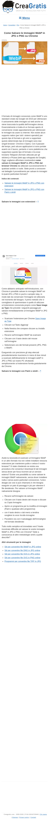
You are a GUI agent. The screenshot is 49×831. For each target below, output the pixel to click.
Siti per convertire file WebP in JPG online (22, 547)
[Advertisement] (24, 89)
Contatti (33, 817)
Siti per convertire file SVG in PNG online (22, 558)
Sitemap (15, 817)
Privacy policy (24, 817)
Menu (24, 17)
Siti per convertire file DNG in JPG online (22, 550)
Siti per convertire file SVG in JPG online (22, 554)
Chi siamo (43, 814)
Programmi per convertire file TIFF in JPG (22, 561)
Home (5, 25)
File (18, 25)
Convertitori (11, 25)
